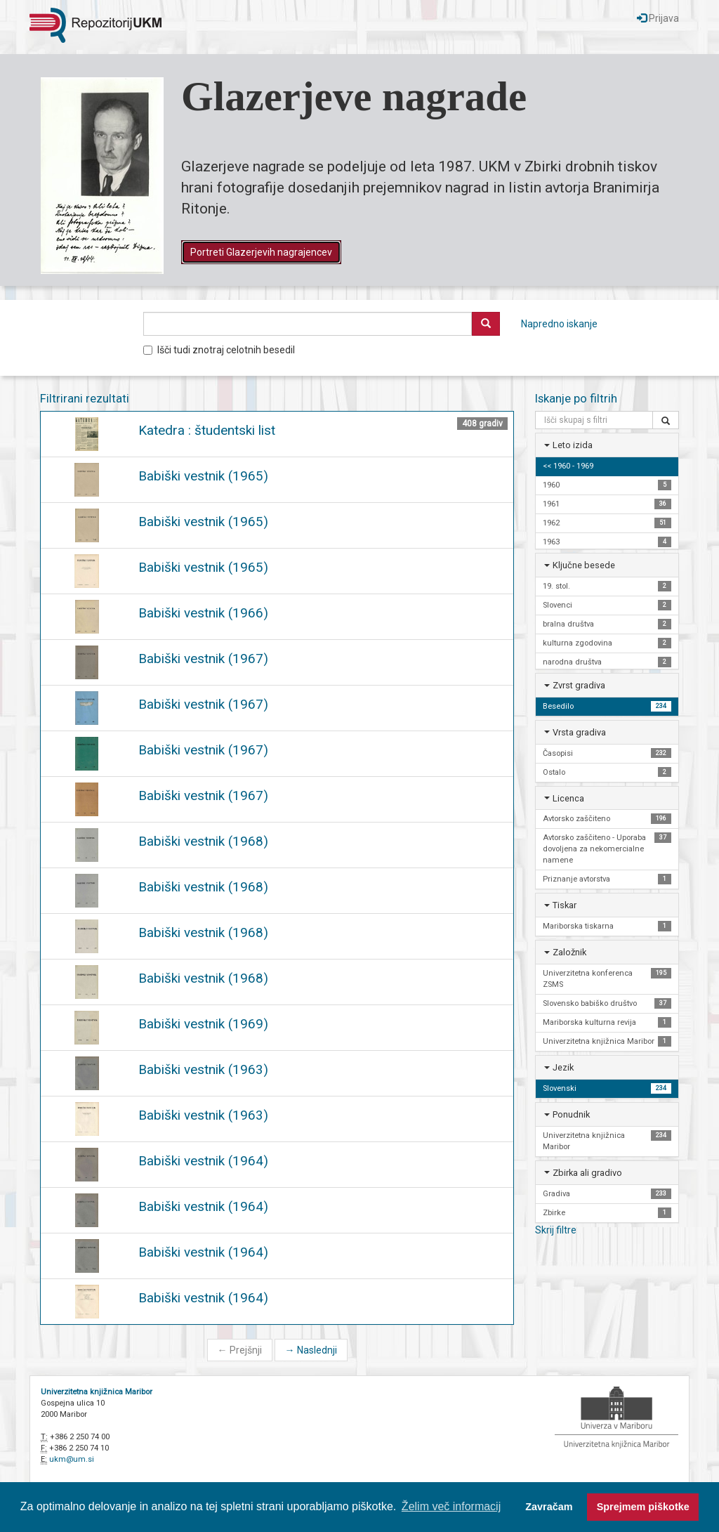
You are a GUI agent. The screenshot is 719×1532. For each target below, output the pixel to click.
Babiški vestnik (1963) (203, 1069)
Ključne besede (584, 565)
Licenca (568, 798)
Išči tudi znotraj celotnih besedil (219, 349)
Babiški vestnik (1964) (203, 1161)
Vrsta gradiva (579, 732)
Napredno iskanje (559, 323)
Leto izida (573, 445)
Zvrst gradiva (579, 685)
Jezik (563, 1067)
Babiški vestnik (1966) (203, 613)
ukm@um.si (71, 1459)
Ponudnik (571, 1114)
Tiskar (564, 905)
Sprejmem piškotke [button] (643, 1506)
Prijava (658, 18)
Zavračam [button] (548, 1506)
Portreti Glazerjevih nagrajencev (261, 252)
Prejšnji (240, 1350)
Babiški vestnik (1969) (203, 1024)
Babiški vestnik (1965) (203, 476)
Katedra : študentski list (206, 430)
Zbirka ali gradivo (587, 1172)
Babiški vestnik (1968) (203, 841)
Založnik (569, 952)
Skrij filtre (555, 1230)
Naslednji (311, 1350)
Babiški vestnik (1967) (203, 658)
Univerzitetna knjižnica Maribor (96, 1391)
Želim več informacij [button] (451, 1506)
